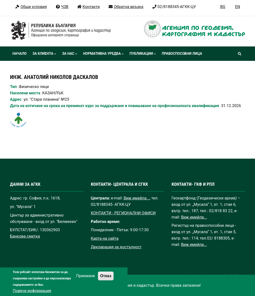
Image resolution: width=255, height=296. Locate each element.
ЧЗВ (61, 6)
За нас (69, 54)
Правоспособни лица (182, 53)
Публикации (142, 54)
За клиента (44, 54)
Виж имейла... (136, 198)
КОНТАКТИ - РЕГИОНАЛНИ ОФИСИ (123, 213)
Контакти (88, 6)
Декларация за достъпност (116, 247)
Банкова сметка (25, 236)
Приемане (85, 281)
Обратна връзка (125, 6)
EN (237, 6)
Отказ (105, 281)
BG (222, 6)
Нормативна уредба (103, 54)
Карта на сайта (104, 238)
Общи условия (31, 6)
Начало (19, 53)
